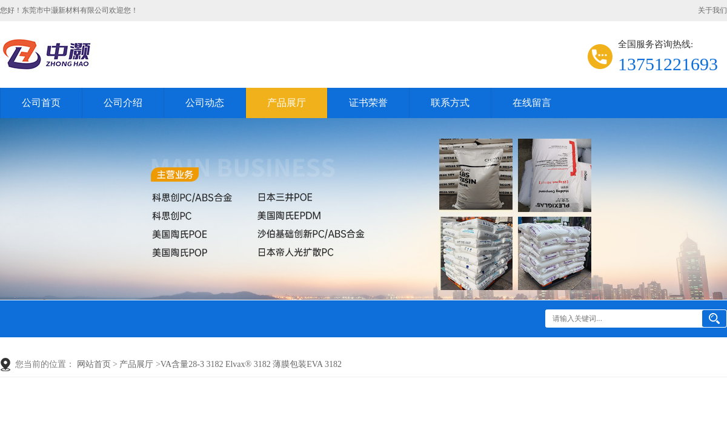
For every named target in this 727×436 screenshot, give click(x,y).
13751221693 (668, 64)
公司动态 (204, 102)
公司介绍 (123, 102)
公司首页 (41, 102)
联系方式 (450, 102)
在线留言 (532, 102)
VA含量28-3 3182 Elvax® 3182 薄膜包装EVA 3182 (251, 364)
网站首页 (94, 364)
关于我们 (712, 10)
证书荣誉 (368, 102)
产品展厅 (286, 102)
